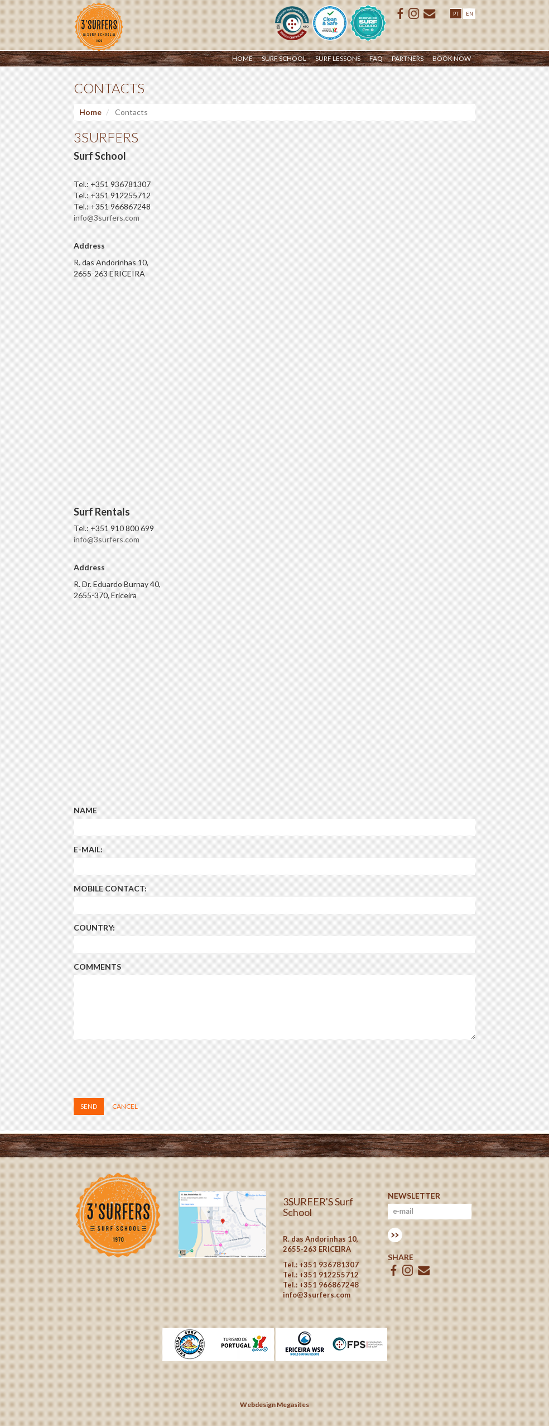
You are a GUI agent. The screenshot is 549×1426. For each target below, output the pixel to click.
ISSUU (414, 14)
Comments (97, 966)
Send (88, 1106)
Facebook (400, 14)
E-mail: (88, 849)
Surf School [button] (284, 58)
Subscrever (395, 1235)
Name (85, 810)
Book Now (451, 58)
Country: (94, 927)
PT (456, 14)
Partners (407, 58)
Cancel (125, 1106)
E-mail (429, 14)
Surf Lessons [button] (337, 58)
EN (469, 14)
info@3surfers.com (106, 217)
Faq (376, 58)
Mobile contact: (110, 888)
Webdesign (258, 1404)
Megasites (293, 1404)
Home (242, 58)
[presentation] (158, 1069)
